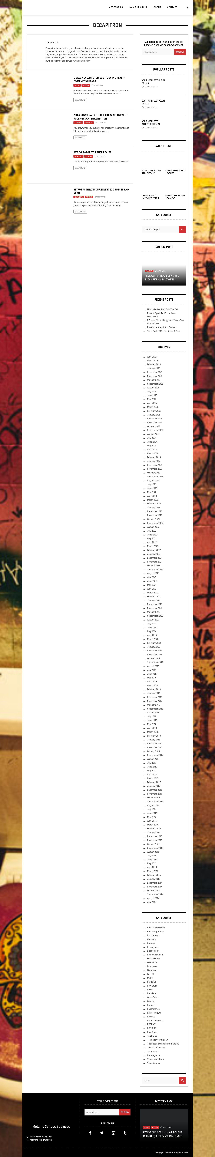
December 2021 (154, 558)
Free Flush (152, 962)
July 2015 (151, 855)
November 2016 (154, 794)
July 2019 (151, 670)
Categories (116, 7)
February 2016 (154, 828)
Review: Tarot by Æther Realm (92, 152)
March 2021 (152, 592)
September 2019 (155, 662)
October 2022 (153, 519)
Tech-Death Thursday (157, 1040)
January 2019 (153, 693)
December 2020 (154, 604)
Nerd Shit (151, 982)
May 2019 (151, 678)
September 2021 (155, 569)
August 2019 (153, 666)
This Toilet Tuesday (156, 1047)
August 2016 (153, 805)
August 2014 (153, 898)
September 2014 (155, 894)
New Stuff (88, 123)
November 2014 (154, 887)
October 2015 (153, 844)
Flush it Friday (153, 958)
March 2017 (152, 778)
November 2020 (154, 608)
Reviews (89, 156)
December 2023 (154, 465)
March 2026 (152, 360)
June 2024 (152, 442)
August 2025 (153, 388)
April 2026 (152, 357)
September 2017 (155, 755)
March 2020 (152, 639)
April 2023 (152, 496)
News (149, 989)
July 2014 (151, 902)
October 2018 (153, 705)
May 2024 (151, 445)
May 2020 (151, 631)
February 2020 (154, 643)
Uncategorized (154, 1055)
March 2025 (152, 407)
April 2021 (152, 589)
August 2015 (153, 852)
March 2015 (152, 871)
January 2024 (153, 461)
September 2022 (155, 523)
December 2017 (154, 743)
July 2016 (151, 809)
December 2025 (154, 372)
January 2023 (153, 507)
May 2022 (151, 538)
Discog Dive (152, 947)
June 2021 (152, 581)
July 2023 (151, 484)
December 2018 (154, 697)
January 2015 (153, 879)
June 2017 (152, 767)
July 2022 (151, 531)
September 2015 (155, 848)
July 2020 (151, 623)
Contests (78, 123)
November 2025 (154, 376)
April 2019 (152, 681)
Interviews (152, 966)
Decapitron (52, 42)
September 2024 (155, 430)
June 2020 (152, 627)
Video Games (153, 1063)
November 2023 (154, 469)
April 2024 (152, 449)
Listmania (151, 970)
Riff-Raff (151, 1028)
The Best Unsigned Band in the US (163, 1044)
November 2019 (154, 654)
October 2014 (153, 890)
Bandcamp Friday (155, 931)
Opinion (86, 85)
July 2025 (151, 391)
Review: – (161, 327)
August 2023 (153, 480)
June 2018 (152, 720)
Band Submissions (156, 927)
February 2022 (154, 550)
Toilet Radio (152, 1051)
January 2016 (153, 832)
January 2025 (153, 415)
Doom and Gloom (155, 955)
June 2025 (152, 395)
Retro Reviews (154, 1013)
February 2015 (154, 875)
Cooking (151, 943)
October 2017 (153, 751)
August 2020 (153, 620)
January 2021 (153, 600)
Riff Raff (151, 1024)
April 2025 (152, 403)
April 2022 (152, 542)
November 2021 (154, 562)
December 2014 (154, 883)
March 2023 (152, 500)
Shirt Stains (152, 1032)
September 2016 (155, 801)
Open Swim (152, 997)
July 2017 (151, 763)
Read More (80, 100)
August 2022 (153, 527)
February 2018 (154, 736)
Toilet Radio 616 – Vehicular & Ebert (164, 331)
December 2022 (154, 511)
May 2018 (151, 724)
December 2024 (154, 418)
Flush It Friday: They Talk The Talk (162, 309)
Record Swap (153, 1009)
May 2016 (151, 817)
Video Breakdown (155, 1059)
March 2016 (152, 825)
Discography (153, 951)
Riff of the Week (155, 1020)
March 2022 (152, 546)
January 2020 (153, 647)
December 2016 (154, 790)
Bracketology (153, 935)
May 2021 (151, 585)
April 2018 (152, 728)
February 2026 (154, 364)
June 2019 (152, 674)
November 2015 (154, 840)
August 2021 (153, 573)
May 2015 (151, 863)
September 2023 (155, 476)
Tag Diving (152, 1036)
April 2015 (152, 867)
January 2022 (153, 554)
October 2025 (153, 380)
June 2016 (152, 813)
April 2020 (152, 635)
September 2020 (155, 616)
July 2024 (151, 438)
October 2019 (153, 658)
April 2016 (152, 821)
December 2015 (154, 836)
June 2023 (152, 488)
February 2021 (154, 596)
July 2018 (151, 716)
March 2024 (152, 453)
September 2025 (155, 384)
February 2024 (154, 457)
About (157, 7)
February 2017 (154, 782)
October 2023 (153, 473)
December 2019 (154, 650)
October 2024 (153, 426)
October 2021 (153, 565)
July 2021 (151, 577)
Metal (77, 85)
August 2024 (153, 434)
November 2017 (154, 747)
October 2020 (153, 612)
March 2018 (152, 732)
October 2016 (153, 797)
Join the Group (138, 7)
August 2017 (153, 759)
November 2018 (154, 701)
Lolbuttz (151, 974)
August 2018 (153, 712)
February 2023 (154, 503)
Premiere (151, 1005)
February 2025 (154, 411)
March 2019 (152, 685)
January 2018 (153, 740)
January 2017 (153, 786)
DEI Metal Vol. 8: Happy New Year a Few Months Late (150, 198)
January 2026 (153, 368)
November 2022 (154, 515)
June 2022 (152, 535)
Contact (172, 7)
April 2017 (152, 774)
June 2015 (152, 859)
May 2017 (151, 770)
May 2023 (151, 492)
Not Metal (79, 197)
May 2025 (151, 399)
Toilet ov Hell (168, 1153)
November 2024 (154, 422)
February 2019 (154, 689)
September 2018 (155, 709)
